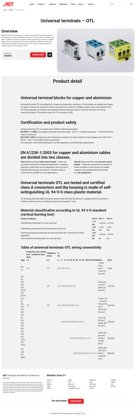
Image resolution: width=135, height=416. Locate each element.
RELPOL (113, 386)
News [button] (81, 4)
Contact (91, 4)
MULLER (71, 384)
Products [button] (41, 4)
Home (32, 4)
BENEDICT (93, 380)
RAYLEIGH (93, 386)
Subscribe (76, 401)
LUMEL (113, 382)
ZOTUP (92, 388)
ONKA (49, 386)
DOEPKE (113, 380)
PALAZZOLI (71, 386)
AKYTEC (49, 380)
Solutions (52, 4)
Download (38, 54)
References (63, 4)
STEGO (49, 388)
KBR (91, 382)
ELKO (48, 382)
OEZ (112, 384)
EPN (69, 382)
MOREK (11, 10)
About (73, 4)
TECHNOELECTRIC (74, 388)
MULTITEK (93, 384)
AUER (70, 380)
